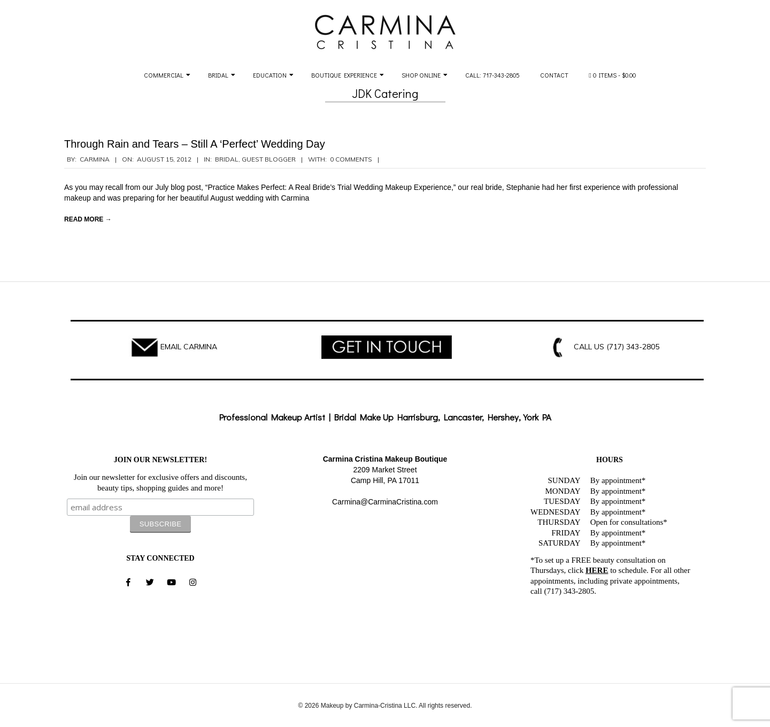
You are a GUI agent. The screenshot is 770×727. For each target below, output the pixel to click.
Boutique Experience (344, 75)
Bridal (218, 75)
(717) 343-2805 (632, 346)
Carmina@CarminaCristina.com (385, 502)
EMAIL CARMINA (188, 346)
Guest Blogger (269, 159)
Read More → (88, 219)
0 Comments (351, 159)
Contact (554, 75)
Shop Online (421, 75)
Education (270, 75)
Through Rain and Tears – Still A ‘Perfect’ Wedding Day (194, 144)
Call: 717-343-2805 (492, 75)
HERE (597, 570)
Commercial (163, 75)
